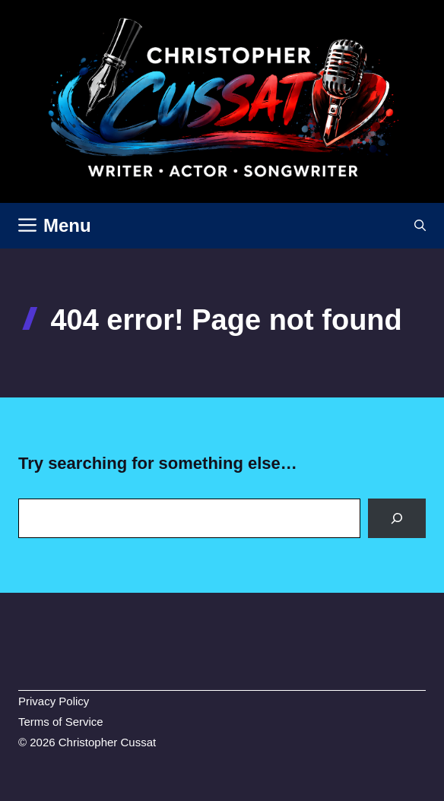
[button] (420, 226)
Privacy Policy (53, 701)
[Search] (397, 518)
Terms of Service (60, 721)
